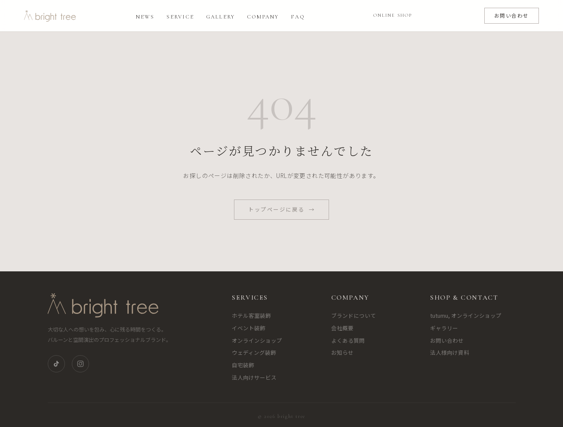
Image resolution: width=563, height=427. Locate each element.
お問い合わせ (511, 15)
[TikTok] (56, 363)
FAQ (298, 16)
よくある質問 (348, 340)
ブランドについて (353, 315)
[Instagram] (80, 363)
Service (180, 16)
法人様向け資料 (449, 352)
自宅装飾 (243, 365)
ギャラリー (444, 328)
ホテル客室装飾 (251, 315)
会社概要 (342, 328)
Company (263, 16)
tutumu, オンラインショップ (465, 315)
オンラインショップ (257, 340)
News (145, 16)
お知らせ (342, 352)
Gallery (220, 16)
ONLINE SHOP (392, 15)
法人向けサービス (254, 377)
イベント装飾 (248, 328)
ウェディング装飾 (254, 352)
